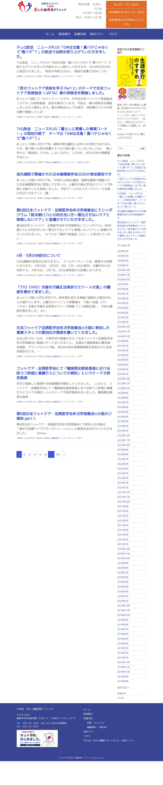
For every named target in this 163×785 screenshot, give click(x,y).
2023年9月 (123, 393)
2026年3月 (123, 260)
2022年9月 (123, 449)
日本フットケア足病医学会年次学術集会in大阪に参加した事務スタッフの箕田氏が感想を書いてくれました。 (63, 330)
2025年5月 (123, 303)
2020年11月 (123, 553)
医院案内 (64, 34)
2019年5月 (123, 638)
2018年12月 (123, 662)
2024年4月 (123, 359)
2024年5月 (123, 355)
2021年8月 (123, 511)
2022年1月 (123, 487)
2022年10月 (123, 444)
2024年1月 (123, 374)
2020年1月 (123, 600)
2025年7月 (123, 293)
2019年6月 (123, 633)
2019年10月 (123, 615)
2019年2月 (123, 652)
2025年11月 (123, 274)
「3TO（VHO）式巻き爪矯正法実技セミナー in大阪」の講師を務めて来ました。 (63, 289)
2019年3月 (123, 648)
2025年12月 (123, 270)
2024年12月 (123, 326)
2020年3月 (123, 591)
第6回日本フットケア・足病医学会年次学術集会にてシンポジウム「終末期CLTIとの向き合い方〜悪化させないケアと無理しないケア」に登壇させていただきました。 (64, 215)
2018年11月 (123, 667)
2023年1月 (123, 430)
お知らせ (80, 162)
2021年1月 (123, 544)
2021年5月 (123, 525)
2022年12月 (123, 435)
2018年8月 (123, 681)
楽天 (131, 134)
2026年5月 (123, 251)
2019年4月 (123, 643)
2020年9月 (123, 563)
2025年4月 (123, 307)
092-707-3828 (126, 4)
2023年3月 (123, 421)
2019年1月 (123, 657)
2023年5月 (123, 411)
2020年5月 (123, 581)
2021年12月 (123, 492)
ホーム (50, 34)
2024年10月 (123, 336)
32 (58, 454)
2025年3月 (123, 312)
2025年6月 (123, 298)
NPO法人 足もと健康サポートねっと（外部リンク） (109, 740)
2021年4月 (123, 529)
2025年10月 (123, 279)
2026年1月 (123, 265)
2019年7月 (123, 629)
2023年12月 (123, 378)
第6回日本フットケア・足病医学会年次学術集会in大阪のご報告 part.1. (64, 416)
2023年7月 (123, 402)
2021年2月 (123, 539)
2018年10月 (123, 671)
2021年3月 (123, 534)
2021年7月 (123, 515)
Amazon (121, 134)
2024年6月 (123, 350)
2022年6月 (123, 463)
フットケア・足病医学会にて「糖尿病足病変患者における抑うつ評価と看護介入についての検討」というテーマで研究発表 (63, 373)
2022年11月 (123, 440)
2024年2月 (123, 369)
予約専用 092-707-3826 (126, 12)
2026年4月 (123, 255)
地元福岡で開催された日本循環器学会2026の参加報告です (64, 174)
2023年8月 (123, 397)
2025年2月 (123, 317)
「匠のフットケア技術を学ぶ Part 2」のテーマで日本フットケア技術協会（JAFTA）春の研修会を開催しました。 (63, 90)
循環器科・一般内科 (97, 727)
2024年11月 (123, 331)
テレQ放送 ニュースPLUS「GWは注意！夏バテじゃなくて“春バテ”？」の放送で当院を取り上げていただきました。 (62, 52)
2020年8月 (123, 567)
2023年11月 (123, 383)
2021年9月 (123, 506)
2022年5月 (123, 468)
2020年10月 (123, 558)
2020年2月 (123, 596)
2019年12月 (123, 605)
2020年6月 (123, 577)
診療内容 (80, 34)
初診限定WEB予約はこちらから (126, 22)
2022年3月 (123, 478)
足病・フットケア (96, 722)
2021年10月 (123, 501)
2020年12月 (123, 548)
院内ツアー (97, 34)
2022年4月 (123, 473)
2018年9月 (123, 676)
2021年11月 (123, 496)
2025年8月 (123, 289)
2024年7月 (123, 345)
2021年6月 (123, 520)
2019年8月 (123, 624)
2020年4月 (123, 586)
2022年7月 (123, 459)
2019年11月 (123, 610)
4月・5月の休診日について (38, 255)
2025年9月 (123, 284)
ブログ (113, 34)
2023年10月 (123, 388)
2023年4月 (123, 416)
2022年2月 (123, 482)
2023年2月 (123, 426)
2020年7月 (123, 572)
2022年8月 (123, 454)
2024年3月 (123, 364)
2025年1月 (123, 322)
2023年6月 (123, 407)
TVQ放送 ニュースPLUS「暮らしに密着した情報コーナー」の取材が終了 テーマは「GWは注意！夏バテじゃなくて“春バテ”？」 (64, 133)
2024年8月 (123, 341)
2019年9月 (123, 619)
